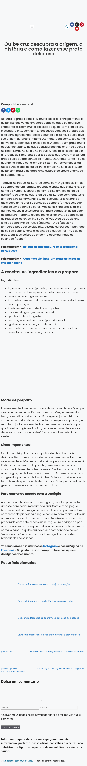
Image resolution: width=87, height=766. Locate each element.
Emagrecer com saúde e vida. (18, 763)
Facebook (7, 550)
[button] (32, 26)
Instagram (50, 546)
